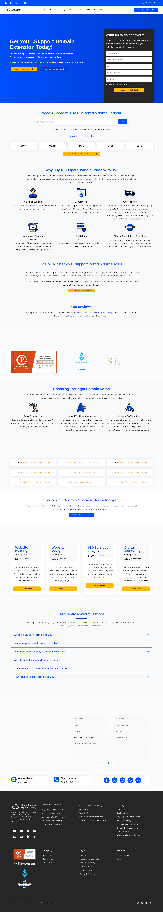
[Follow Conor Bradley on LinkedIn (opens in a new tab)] (25, 3)
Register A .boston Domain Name (35, 462)
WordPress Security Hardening (93, 820)
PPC (88, 10)
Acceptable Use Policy (90, 859)
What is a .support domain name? (33, 634)
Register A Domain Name (45, 10)
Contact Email (25, 778)
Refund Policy (86, 870)
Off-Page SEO (123, 809)
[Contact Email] (14, 779)
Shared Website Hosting (52, 813)
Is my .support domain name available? (36, 643)
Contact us (48, 859)
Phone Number (68, 778)
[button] (81, 635)
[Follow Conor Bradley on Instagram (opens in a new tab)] (16, 3)
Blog (119, 859)
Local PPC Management (127, 824)
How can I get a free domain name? (34, 676)
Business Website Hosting (90, 805)
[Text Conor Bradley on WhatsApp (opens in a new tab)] (21, 3)
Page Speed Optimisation (128, 817)
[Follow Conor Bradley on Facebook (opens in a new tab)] (6, 3)
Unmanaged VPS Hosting (53, 824)
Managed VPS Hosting (52, 821)
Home (29, 10)
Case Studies (49, 863)
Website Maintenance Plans (91, 817)
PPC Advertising (124, 820)
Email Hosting (85, 809)
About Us (47, 855)
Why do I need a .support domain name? (37, 660)
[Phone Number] (56, 779)
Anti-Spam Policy (87, 863)
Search (122, 122)
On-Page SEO (123, 805)
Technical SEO (123, 813)
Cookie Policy (86, 866)
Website (72, 10)
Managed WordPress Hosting (55, 817)
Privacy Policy (86, 855)
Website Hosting (91, 312)
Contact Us (98, 10)
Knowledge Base (124, 855)
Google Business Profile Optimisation (127, 830)
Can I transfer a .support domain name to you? (40, 668)
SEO (81, 10)
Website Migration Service (128, 835)
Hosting (62, 10)
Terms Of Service (87, 874)
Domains (79, 312)
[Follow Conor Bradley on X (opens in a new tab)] (11, 3)
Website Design (107, 312)
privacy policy (122, 84)
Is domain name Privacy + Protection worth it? (40, 651)
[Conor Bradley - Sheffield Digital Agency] (39, 741)
